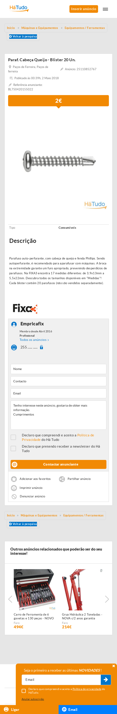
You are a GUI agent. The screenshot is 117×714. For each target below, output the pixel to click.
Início (11, 515)
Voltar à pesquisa (23, 36)
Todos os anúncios (33, 340)
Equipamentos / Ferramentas (83, 515)
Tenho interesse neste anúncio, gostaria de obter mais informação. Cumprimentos (58, 415)
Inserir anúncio (83, 9)
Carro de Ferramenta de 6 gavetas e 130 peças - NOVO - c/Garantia (34, 616)
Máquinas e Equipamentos (39, 515)
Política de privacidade (87, 689)
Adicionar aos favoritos (35, 479)
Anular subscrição (33, 699)
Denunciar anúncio (32, 496)
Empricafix (32, 324)
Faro (17, 622)
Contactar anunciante (60, 464)
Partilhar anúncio (79, 479)
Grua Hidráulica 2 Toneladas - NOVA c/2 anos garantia (82, 616)
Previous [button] (10, 599)
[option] (58, 161)
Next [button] (107, 599)
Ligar (11, 709)
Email (70, 709)
